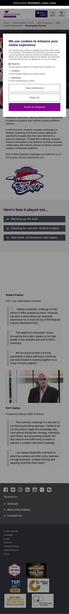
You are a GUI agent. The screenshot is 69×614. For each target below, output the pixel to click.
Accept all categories (34, 107)
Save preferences (34, 88)
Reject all (34, 97)
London (45, 3)
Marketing (16, 78)
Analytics (16, 71)
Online (53, 3)
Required (16, 64)
